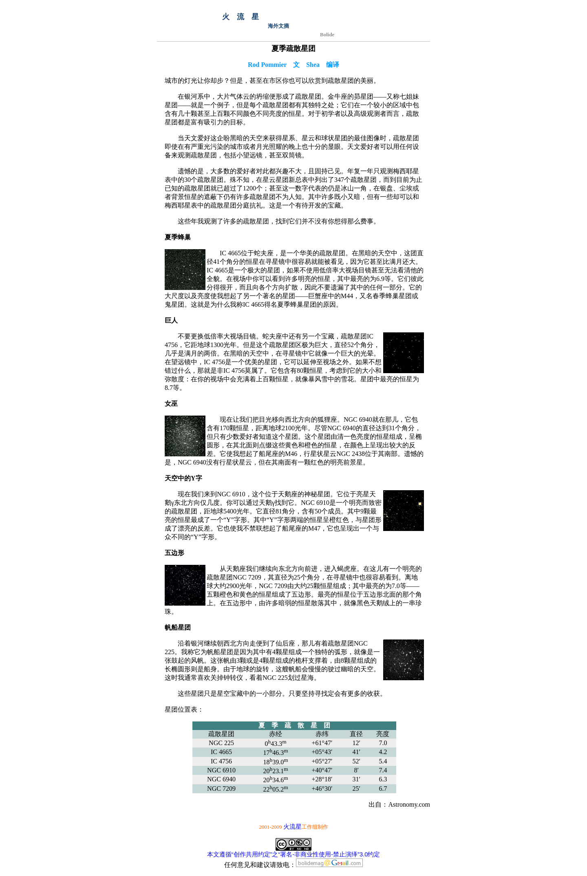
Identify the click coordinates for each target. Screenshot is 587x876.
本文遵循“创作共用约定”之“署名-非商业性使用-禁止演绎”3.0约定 (293, 854)
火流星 (292, 826)
